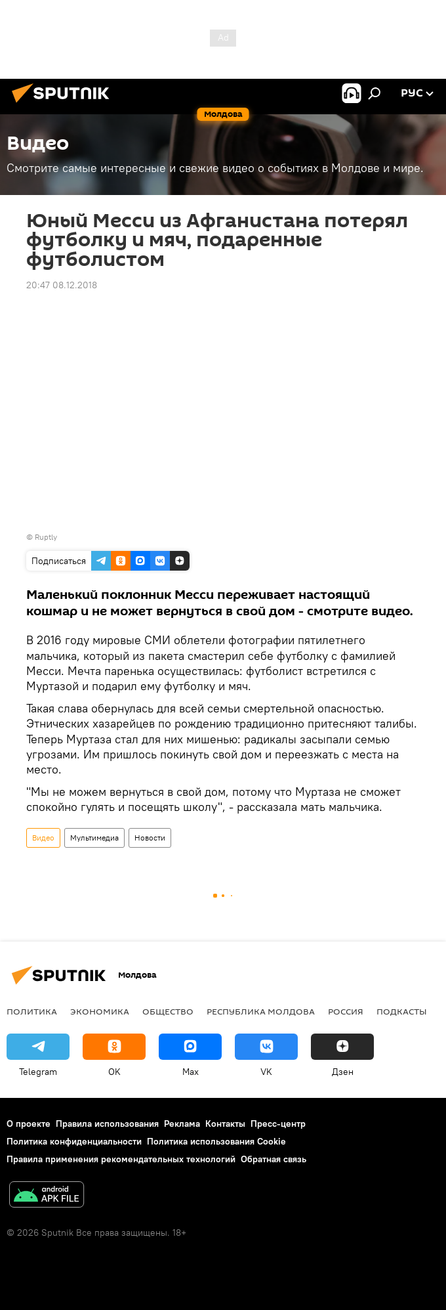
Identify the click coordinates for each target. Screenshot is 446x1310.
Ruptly (46, 537)
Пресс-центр (278, 1123)
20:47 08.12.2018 (61, 285)
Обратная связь (273, 1159)
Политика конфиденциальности (74, 1141)
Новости (149, 837)
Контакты (225, 1123)
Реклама (182, 1123)
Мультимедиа (94, 837)
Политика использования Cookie (216, 1141)
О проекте (29, 1123)
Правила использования (107, 1123)
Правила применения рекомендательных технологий (121, 1159)
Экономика (99, 1011)
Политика (32, 1011)
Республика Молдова (261, 1011)
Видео (43, 837)
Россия (345, 1011)
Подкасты (401, 1011)
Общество (167, 1011)
